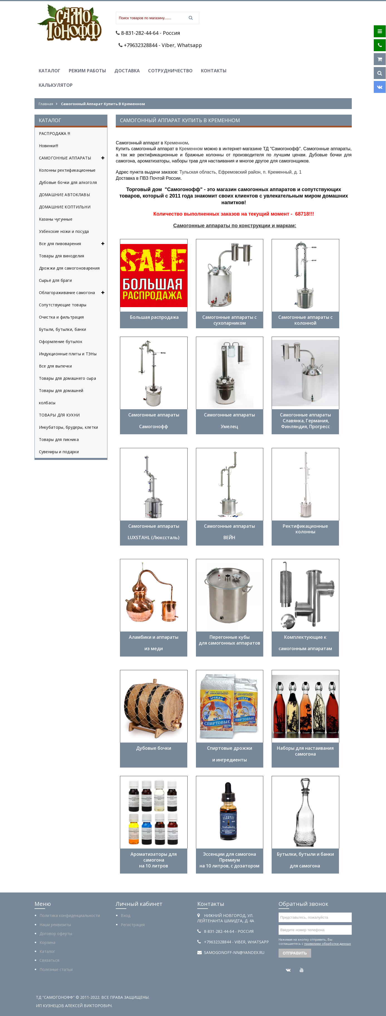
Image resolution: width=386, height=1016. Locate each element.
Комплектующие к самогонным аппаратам (305, 643)
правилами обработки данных (327, 943)
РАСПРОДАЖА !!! (54, 133)
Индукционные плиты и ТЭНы (68, 353)
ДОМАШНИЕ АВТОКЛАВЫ (64, 194)
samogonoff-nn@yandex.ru (234, 952)
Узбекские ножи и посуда (64, 231)
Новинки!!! (48, 145)
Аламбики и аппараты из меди (153, 643)
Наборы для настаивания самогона (305, 751)
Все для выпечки (55, 366)
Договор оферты (56, 933)
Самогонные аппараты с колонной (305, 320)
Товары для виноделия (61, 255)
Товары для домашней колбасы (61, 396)
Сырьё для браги (55, 280)
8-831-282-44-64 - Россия (150, 32)
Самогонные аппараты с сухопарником (229, 320)
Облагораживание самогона (73, 293)
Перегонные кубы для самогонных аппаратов (229, 640)
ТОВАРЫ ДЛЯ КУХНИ (59, 415)
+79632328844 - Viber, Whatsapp (163, 45)
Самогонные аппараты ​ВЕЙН (229, 532)
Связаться (49, 960)
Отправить (295, 953)
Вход (125, 915)
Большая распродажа (153, 320)
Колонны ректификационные (67, 170)
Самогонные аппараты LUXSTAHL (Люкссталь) (154, 532)
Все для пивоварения (73, 244)
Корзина (47, 942)
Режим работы (87, 71)
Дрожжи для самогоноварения (69, 268)
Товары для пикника (59, 439)
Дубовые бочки (153, 748)
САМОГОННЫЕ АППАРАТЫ (73, 158)
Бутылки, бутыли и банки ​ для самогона (305, 860)
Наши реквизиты (55, 924)
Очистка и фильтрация (61, 317)
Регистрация (133, 924)
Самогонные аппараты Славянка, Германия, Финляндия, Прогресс (305, 421)
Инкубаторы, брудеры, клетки (68, 427)
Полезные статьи (56, 969)
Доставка (127, 71)
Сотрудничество (170, 71)
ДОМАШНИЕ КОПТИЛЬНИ (64, 206)
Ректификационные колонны (305, 529)
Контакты (214, 71)
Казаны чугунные (56, 219)
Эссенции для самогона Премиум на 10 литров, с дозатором (229, 860)
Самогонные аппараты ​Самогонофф (153, 421)
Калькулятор (56, 85)
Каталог (49, 71)
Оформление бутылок (60, 341)
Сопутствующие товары (63, 304)
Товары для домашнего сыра (67, 378)
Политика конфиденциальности (70, 915)
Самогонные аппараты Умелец (229, 421)
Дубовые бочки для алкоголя (68, 182)
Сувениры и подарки (59, 451)
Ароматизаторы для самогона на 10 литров (154, 860)
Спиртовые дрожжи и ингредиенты (229, 754)
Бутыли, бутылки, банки (62, 329)
